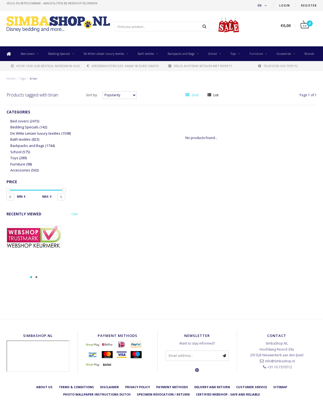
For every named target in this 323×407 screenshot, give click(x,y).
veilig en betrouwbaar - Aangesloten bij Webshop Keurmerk (52, 3)
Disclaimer (109, 387)
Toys (233, 54)
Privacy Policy (137, 387)
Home (11, 78)
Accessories (283, 54)
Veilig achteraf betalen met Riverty (200, 66)
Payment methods (172, 387)
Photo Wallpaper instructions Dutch (97, 394)
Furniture (256, 54)
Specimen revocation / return (163, 394)
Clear (74, 214)
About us (44, 387)
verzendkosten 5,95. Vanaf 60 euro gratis (123, 66)
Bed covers (28, 54)
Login (284, 5)
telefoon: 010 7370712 (278, 66)
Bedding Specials (59, 54)
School (212, 54)
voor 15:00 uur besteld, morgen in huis (45, 66)
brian (33, 78)
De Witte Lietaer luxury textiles (104, 54)
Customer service (251, 387)
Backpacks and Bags (181, 54)
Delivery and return (212, 387)
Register (309, 5)
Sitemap (280, 387)
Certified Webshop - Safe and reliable (228, 394)
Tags (22, 78)
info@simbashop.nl (280, 361)
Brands (309, 54)
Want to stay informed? (197, 343)
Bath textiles (146, 54)
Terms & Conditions (76, 387)
